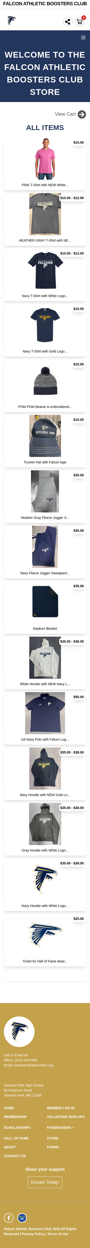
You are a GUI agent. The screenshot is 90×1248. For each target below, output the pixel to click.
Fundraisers (61, 1128)
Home (9, 1108)
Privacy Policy (33, 1234)
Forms (53, 1147)
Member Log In (60, 1108)
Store (53, 1138)
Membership (15, 1117)
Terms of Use (57, 1234)
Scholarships (17, 1127)
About (10, 1147)
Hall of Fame (16, 1138)
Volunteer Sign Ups (66, 1117)
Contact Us (15, 1156)
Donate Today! (45, 1182)
